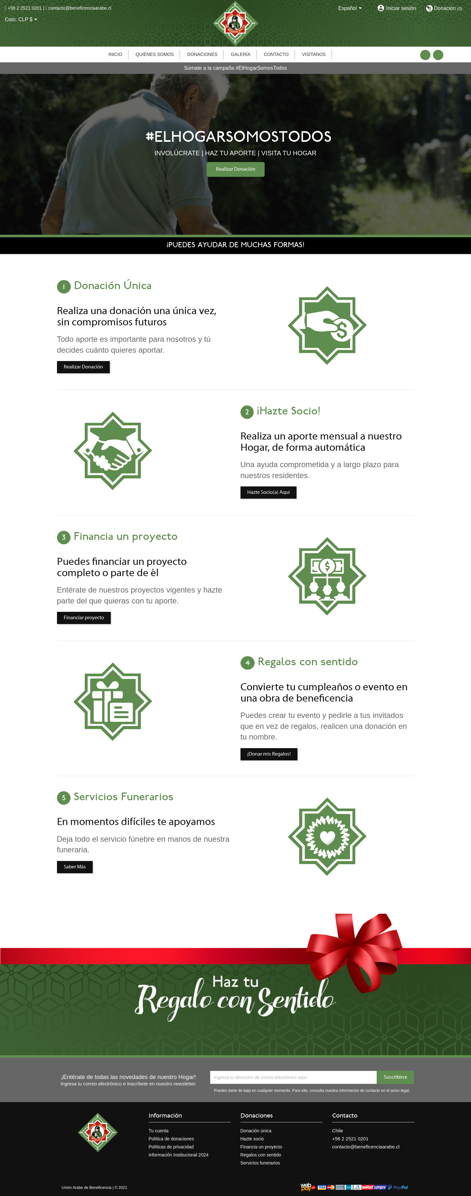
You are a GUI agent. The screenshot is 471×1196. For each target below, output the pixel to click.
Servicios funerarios (260, 1162)
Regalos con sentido (260, 1154)
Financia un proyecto (261, 1146)
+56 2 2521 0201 (25, 8)
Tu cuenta (159, 1130)
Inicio (115, 54)
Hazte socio (252, 1138)
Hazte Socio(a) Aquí (268, 492)
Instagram (438, 55)
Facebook (425, 55)
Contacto (276, 54)
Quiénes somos (155, 54)
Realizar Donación (235, 169)
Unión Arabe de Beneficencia (87, 1187)
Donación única (256, 1130)
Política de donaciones (171, 1138)
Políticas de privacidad (171, 1146)
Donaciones (202, 54)
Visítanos (314, 54)
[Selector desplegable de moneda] (29, 20)
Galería (240, 54)
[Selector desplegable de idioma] (351, 9)
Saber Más (75, 867)
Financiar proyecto (84, 618)
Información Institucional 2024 (179, 1154)
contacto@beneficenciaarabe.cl (79, 8)
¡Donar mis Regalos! (269, 754)
